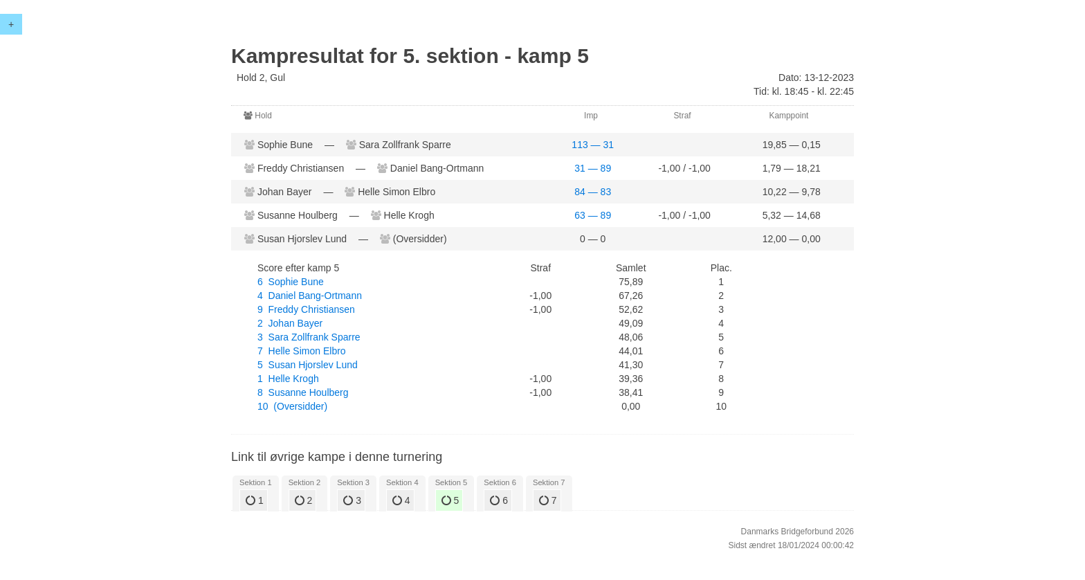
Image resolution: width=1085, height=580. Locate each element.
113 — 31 (593, 144)
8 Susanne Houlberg (303, 392)
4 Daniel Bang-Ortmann (309, 295)
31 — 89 (592, 168)
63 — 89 (592, 215)
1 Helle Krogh (288, 378)
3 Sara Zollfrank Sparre (309, 337)
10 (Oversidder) (292, 406)
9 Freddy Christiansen (306, 309)
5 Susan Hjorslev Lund (307, 364)
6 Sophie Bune (290, 281)
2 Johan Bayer (289, 323)
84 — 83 (592, 191)
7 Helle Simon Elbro (301, 350)
